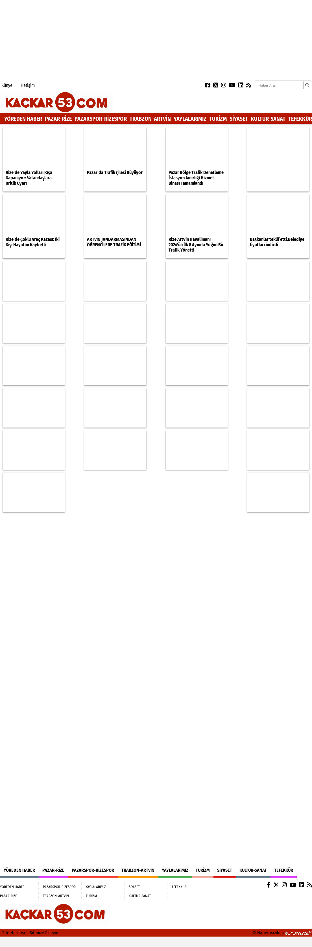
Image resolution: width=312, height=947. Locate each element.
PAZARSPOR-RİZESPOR (101, 118)
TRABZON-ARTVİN (150, 118)
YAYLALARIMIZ (190, 118)
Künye (6, 85)
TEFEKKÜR (300, 118)
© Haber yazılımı (282, 932)
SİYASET (239, 118)
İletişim (28, 85)
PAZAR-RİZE (58, 118)
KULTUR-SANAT (268, 118)
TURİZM (218, 118)
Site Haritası (13, 932)
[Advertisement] (86, 39)
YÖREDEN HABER (23, 118)
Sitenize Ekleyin (44, 932)
